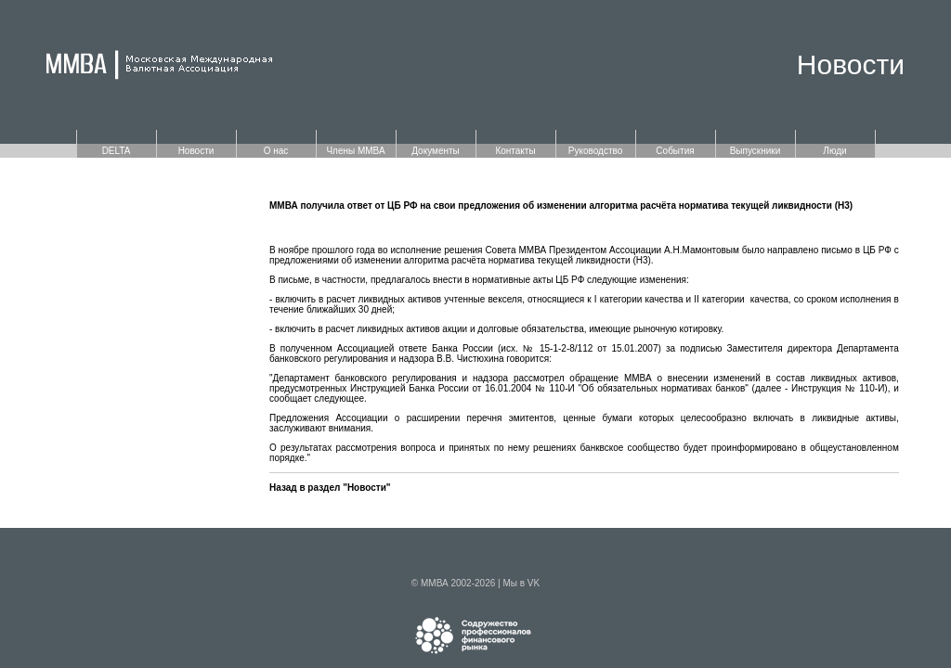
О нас (276, 151)
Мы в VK (521, 583)
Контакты (515, 151)
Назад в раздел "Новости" (330, 487)
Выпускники (755, 151)
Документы (435, 151)
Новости (196, 151)
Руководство (595, 151)
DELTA (116, 151)
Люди (834, 151)
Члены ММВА (355, 151)
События (675, 151)
